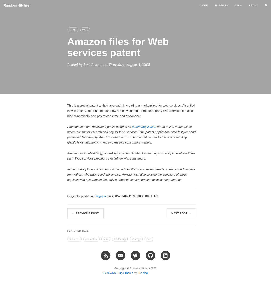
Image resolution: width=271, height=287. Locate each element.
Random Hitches (16, 5)
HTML (73, 29)
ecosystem (91, 239)
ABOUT (253, 5)
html (105, 239)
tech (238, 5)
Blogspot (101, 196)
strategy (136, 239)
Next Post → (181, 213)
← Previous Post (85, 213)
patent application (144, 127)
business (221, 5)
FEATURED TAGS (78, 230)
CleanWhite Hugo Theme (117, 272)
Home (204, 5)
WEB (85, 29)
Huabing (143, 272)
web (149, 239)
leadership (120, 239)
